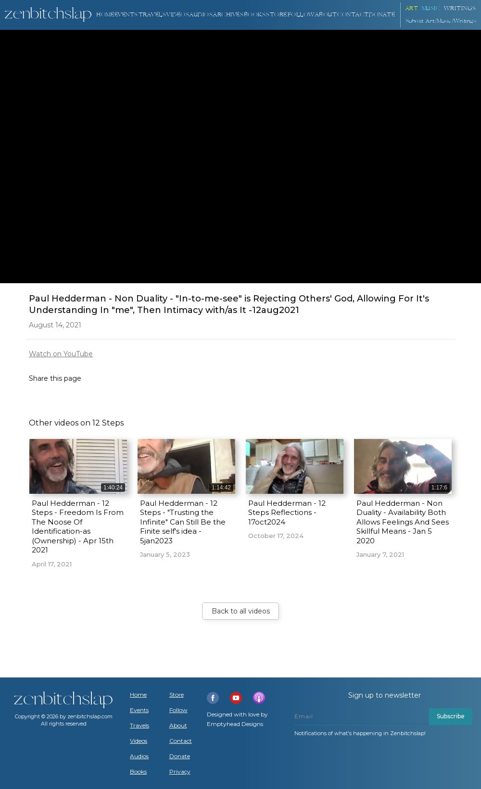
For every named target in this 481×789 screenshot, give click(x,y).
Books (138, 772)
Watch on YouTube (61, 354)
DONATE (382, 15)
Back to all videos (241, 611)
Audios (139, 756)
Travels (139, 725)
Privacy (179, 772)
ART (411, 8)
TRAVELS (152, 15)
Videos (138, 741)
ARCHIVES (228, 15)
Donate (179, 756)
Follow (301, 15)
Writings (460, 8)
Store (276, 15)
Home (105, 15)
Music (431, 8)
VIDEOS (177, 15)
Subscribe (451, 716)
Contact (353, 15)
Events (126, 15)
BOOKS (255, 15)
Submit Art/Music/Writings (441, 21)
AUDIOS (201, 15)
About (326, 15)
